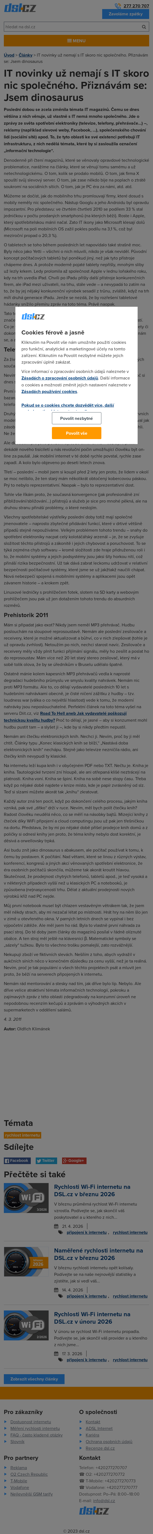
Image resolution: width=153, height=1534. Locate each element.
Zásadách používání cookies (49, 391)
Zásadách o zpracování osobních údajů (59, 378)
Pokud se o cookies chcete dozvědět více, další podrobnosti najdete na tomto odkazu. (67, 408)
